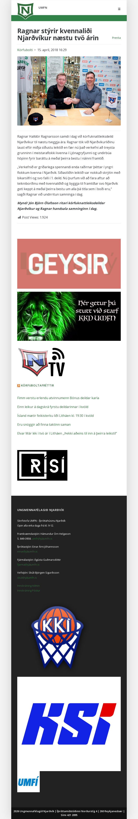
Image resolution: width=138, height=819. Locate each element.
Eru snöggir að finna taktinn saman (44, 424)
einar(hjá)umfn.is (27, 551)
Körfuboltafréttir (37, 385)
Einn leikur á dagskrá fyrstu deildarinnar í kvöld (52, 407)
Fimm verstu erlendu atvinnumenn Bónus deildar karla (58, 398)
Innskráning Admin (28, 585)
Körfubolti (25, 50)
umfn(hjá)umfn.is (42, 538)
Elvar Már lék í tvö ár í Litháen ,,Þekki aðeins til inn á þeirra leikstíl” (67, 433)
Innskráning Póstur (28, 590)
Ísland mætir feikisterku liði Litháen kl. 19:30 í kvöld (55, 415)
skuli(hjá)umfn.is (27, 577)
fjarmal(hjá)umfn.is (28, 564)
